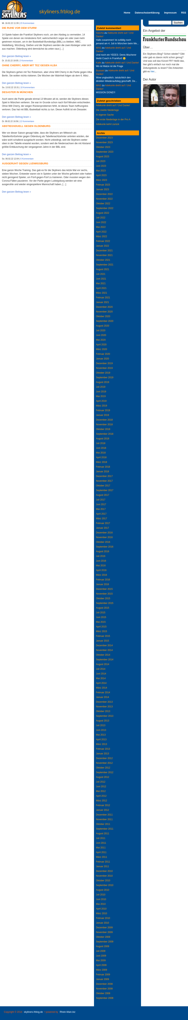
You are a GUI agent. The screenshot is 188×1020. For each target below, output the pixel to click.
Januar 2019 (102, 415)
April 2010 (101, 908)
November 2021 (104, 255)
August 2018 (102, 438)
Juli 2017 (100, 499)
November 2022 (104, 198)
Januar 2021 (102, 302)
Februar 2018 (103, 466)
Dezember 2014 (104, 645)
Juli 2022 (100, 217)
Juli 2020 (100, 330)
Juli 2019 (100, 387)
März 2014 (101, 687)
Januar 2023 (102, 189)
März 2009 (101, 969)
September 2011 (104, 828)
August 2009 (102, 946)
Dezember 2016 (104, 532)
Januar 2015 (102, 640)
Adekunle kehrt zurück (107, 124)
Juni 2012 (101, 786)
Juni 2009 (101, 955)
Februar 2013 (103, 749)
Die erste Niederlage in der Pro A (113, 119)
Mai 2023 (101, 170)
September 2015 (104, 603)
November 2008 (104, 988)
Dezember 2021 (104, 250)
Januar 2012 (102, 810)
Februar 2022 (103, 241)
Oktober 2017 (103, 485)
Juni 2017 (101, 504)
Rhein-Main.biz (67, 1012)
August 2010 (102, 890)
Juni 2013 (101, 730)
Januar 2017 (102, 528)
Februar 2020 (103, 354)
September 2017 (104, 490)
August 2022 (102, 213)
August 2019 (102, 382)
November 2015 (104, 593)
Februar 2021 (103, 297)
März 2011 (101, 857)
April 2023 (101, 175)
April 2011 (101, 852)
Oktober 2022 (103, 203)
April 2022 (101, 231)
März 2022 (101, 236)
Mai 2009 (101, 960)
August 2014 (102, 664)
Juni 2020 (101, 335)
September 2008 (104, 998)
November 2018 (104, 424)
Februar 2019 (103, 410)
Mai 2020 (101, 339)
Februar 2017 (103, 523)
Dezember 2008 (104, 984)
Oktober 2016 (103, 542)
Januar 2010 (102, 922)
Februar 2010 (103, 918)
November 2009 (104, 932)
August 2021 (102, 269)
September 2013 (104, 716)
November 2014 (104, 650)
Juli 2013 (100, 725)
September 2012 (104, 772)
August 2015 (102, 607)
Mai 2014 (101, 678)
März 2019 (101, 405)
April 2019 (101, 401)
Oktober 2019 (103, 372)
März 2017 (101, 518)
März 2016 (101, 575)
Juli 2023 (100, 161)
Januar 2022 (102, 245)
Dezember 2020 (104, 307)
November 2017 (104, 481)
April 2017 (101, 513)
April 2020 (101, 344)
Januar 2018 (102, 471)
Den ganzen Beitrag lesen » (16, 56)
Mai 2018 (101, 452)
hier (152, 71)
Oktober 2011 (103, 824)
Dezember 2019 (104, 363)
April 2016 (101, 570)
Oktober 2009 (103, 937)
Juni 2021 (101, 278)
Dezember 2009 (104, 927)
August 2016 (102, 551)
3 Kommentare (26, 61)
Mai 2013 (101, 734)
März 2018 (101, 462)
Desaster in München (17, 92)
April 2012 (101, 796)
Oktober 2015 (103, 598)
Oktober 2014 (103, 654)
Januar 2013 (102, 753)
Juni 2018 (101, 448)
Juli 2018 (100, 443)
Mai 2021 (101, 283)
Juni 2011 (101, 843)
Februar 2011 (103, 861)
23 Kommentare (27, 23)
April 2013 (101, 739)
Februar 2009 (103, 974)
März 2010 (101, 913)
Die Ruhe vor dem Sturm (19, 27)
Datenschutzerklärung (147, 12)
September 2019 (104, 377)
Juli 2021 (100, 274)
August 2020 (102, 325)
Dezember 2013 (104, 702)
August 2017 (102, 495)
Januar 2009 (102, 979)
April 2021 (101, 288)
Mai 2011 (101, 847)
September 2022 (104, 208)
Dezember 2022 (104, 194)
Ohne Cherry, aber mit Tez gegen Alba (29, 65)
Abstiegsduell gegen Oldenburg (26, 126)
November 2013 (104, 706)
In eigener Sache (105, 114)
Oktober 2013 (103, 711)
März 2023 (101, 180)
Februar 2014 (103, 692)
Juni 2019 (101, 391)
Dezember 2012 (104, 758)
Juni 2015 (101, 617)
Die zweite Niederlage (107, 110)
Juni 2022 (101, 222)
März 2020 (101, 349)
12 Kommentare (27, 121)
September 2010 (104, 885)
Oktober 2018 (103, 429)
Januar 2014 (102, 697)
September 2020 (104, 321)
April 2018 (101, 457)
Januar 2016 (102, 584)
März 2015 (101, 631)
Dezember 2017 (104, 476)
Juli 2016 (100, 556)
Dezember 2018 (104, 419)
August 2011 (102, 833)
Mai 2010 (101, 904)
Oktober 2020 (103, 316)
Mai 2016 (101, 565)
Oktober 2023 (103, 147)
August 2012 (102, 777)
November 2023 (104, 142)
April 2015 (101, 626)
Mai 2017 (101, 509)
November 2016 (104, 537)
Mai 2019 (101, 396)
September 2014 (104, 659)
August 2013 (102, 720)
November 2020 (104, 311)
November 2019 (104, 368)
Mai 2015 (101, 622)
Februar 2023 (103, 184)
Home (127, 12)
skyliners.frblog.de (59, 11)
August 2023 (102, 156)
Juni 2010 (101, 899)
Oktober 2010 (103, 880)
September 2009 (104, 941)
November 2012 (104, 763)
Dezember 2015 (104, 589)
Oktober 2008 (103, 993)
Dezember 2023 (104, 137)
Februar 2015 (103, 636)
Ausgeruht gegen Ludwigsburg (25, 163)
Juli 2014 (100, 669)
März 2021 (101, 292)
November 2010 (104, 875)
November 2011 (104, 819)
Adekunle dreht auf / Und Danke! (122, 62)
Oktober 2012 (103, 767)
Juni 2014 (101, 673)
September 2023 (104, 151)
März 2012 (101, 800)
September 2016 (104, 546)
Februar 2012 (103, 805)
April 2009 (101, 965)
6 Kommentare (26, 159)
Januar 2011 (102, 866)
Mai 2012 (101, 791)
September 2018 (104, 434)
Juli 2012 (100, 781)
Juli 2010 (100, 894)
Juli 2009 (100, 951)
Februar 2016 (103, 579)
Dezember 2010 (104, 871)
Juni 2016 (101, 560)
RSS (183, 12)
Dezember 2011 (104, 814)
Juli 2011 (100, 838)
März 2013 (101, 744)
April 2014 (101, 683)
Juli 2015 (100, 612)
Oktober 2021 (103, 260)
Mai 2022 (101, 227)
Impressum (170, 12)
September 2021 (104, 264)
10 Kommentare (27, 87)
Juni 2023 (101, 166)
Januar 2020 (102, 358)
